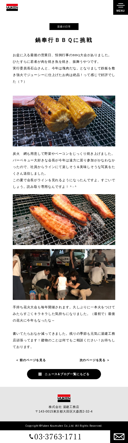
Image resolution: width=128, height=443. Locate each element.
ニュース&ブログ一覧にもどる (67, 374)
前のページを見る (33, 360)
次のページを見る (93, 360)
